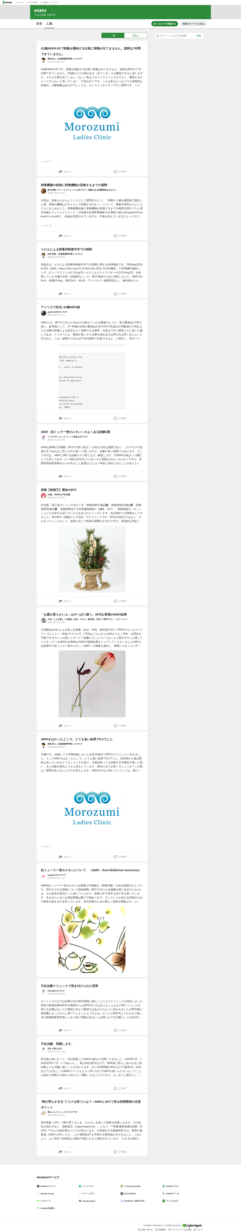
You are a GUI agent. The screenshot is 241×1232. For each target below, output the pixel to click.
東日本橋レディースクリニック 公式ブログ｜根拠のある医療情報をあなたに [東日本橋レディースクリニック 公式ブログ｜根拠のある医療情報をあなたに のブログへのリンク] (82, 189)
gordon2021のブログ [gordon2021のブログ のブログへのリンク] (57, 312)
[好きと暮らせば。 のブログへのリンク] (43, 1049)
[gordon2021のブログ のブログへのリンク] (43, 313)
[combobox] (179, 36)
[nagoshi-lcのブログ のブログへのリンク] (43, 876)
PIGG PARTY (129, 1193)
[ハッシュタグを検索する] (179, 36)
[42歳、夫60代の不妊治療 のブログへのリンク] (43, 495)
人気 (49, 24)
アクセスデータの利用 (180, 1229)
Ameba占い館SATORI (133, 1200)
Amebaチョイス (47, 1186)
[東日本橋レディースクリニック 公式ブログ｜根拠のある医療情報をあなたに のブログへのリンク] (43, 191)
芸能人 (135, 35)
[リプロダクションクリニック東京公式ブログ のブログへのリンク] (43, 438)
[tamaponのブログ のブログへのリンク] (43, 992)
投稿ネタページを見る (193, 23)
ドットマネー (88, 1186)
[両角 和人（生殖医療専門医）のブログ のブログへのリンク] (43, 60)
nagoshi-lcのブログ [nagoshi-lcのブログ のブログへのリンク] (57, 875)
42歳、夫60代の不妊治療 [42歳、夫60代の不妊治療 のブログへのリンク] (59, 494)
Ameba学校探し (47, 1208)
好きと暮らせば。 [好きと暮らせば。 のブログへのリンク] (56, 1048)
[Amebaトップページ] (7, 2)
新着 (39, 24)
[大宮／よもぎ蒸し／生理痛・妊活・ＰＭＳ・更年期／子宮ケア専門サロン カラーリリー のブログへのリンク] (43, 620)
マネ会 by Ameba (131, 1186)
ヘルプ (198, 1229)
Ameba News (88, 1201)
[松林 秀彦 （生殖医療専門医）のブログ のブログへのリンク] (43, 255)
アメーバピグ (88, 1193)
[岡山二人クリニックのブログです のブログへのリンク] (43, 1113)
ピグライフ (45, 1200)
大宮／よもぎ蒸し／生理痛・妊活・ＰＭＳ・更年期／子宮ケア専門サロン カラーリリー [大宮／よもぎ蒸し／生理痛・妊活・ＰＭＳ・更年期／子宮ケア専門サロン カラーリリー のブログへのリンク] (88, 619)
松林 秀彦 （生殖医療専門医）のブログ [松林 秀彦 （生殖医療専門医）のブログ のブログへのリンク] (65, 254)
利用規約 (160, 1229)
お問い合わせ (145, 1229)
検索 (198, 35)
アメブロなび (171, 1200)
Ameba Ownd (47, 1193)
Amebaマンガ (172, 1193)
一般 (113, 35)
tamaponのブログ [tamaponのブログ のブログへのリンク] (56, 990)
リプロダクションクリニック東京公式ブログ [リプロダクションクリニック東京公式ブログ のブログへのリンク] (68, 436)
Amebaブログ (172, 1186)
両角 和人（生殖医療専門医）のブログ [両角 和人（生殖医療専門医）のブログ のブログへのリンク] (65, 58)
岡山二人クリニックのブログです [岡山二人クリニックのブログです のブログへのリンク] (63, 1112)
